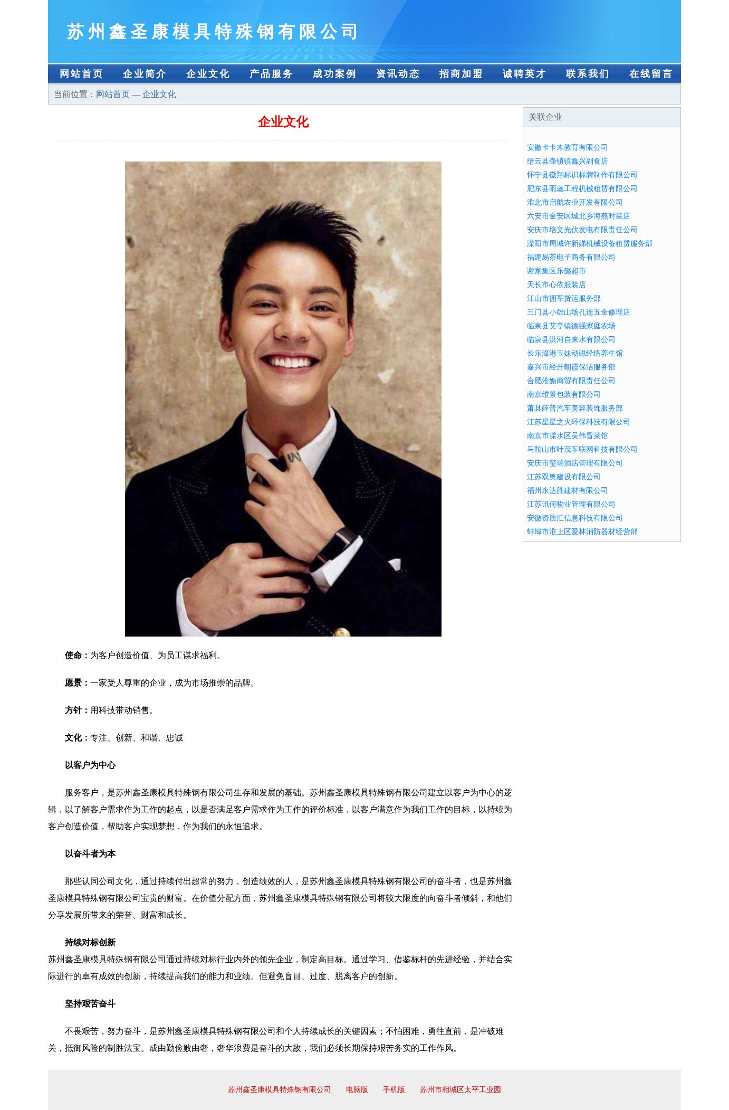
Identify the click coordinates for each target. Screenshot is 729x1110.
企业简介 (145, 74)
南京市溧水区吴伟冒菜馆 (567, 436)
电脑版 (357, 1090)
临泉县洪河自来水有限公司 (571, 340)
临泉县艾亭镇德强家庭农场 (571, 326)
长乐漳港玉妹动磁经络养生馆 (575, 353)
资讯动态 (398, 74)
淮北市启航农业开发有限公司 (575, 202)
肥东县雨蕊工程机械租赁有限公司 (582, 189)
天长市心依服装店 (556, 285)
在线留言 (651, 74)
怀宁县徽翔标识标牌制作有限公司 (582, 175)
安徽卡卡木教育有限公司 (567, 147)
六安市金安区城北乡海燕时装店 (578, 216)
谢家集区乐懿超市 (556, 271)
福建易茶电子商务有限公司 (571, 257)
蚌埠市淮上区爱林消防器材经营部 (582, 532)
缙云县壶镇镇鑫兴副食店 (567, 161)
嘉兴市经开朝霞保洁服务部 (571, 367)
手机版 (394, 1090)
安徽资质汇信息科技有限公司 (575, 518)
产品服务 (272, 74)
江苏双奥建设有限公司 (564, 477)
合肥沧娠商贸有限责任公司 (571, 381)
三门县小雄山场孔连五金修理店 (578, 312)
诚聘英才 (525, 74)
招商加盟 (461, 74)
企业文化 (208, 74)
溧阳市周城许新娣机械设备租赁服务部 (590, 244)
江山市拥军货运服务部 (564, 298)
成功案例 (335, 74)
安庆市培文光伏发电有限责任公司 (582, 230)
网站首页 (82, 74)
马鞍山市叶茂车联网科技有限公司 (582, 449)
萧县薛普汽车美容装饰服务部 (575, 408)
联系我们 (588, 74)
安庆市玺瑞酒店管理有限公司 (575, 463)
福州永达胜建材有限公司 (567, 491)
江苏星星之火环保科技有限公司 (578, 422)
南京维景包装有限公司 (564, 395)
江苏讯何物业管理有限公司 (571, 504)
